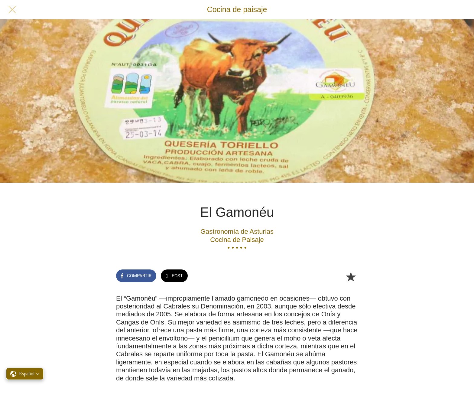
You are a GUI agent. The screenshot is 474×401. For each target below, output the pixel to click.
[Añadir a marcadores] (350, 276)
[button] (25, 373)
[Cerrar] (12, 9)
